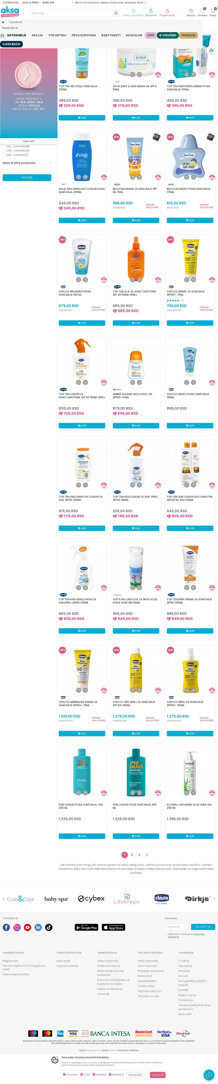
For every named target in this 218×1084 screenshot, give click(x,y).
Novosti (183, 1004)
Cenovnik (103, 1022)
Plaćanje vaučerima (151, 999)
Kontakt (183, 1018)
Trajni (87, 1074)
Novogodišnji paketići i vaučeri (192, 1011)
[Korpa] (213, 13)
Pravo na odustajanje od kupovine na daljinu (113, 1010)
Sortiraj (124, 40)
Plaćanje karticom (149, 1019)
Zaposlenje (185, 994)
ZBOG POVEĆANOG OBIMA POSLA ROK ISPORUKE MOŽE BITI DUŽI (115, 3)
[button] (75, 13)
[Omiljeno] (202, 11)
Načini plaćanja (148, 989)
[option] (109, 2)
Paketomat (145, 1004)
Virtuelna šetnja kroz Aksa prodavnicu (194, 1035)
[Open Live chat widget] (209, 1075)
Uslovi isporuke (147, 994)
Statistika (101, 1074)
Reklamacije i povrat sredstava (110, 1001)
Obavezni (72, 1074)
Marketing (118, 1074)
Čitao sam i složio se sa (186, 963)
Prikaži (176, 40)
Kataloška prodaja (16, 147)
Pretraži (27, 205)
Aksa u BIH (184, 1042)
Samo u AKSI (13, 151)
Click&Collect (146, 1014)
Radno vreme (187, 1023)
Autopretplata (147, 1009)
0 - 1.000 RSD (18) (15, 170)
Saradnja (184, 999)
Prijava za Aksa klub (109, 1017)
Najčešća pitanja (67, 994)
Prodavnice (185, 1028)
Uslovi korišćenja (107, 989)
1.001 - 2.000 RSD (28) (17, 174)
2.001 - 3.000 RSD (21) (17, 178)
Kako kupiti (63, 989)
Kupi (82, 146)
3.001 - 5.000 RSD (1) (17, 183)
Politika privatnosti (109, 994)
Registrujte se (167, 15)
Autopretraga (108, 40)
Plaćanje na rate (148, 1024)
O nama (183, 989)
